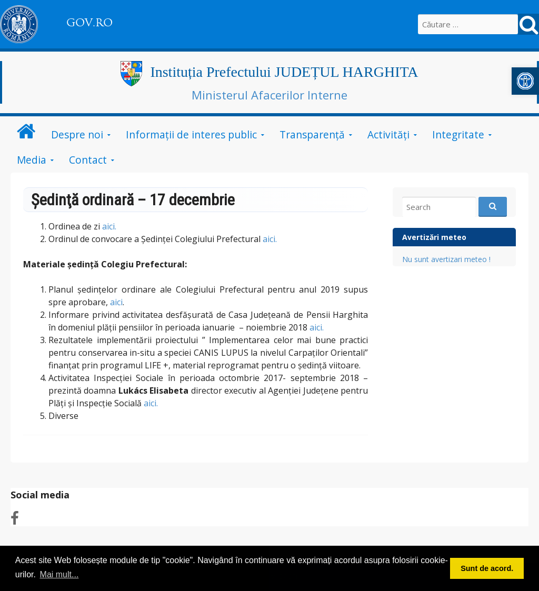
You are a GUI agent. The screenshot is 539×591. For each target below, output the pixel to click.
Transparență (312, 134)
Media (31, 160)
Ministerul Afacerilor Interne (269, 95)
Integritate (458, 134)
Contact (88, 160)
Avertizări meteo (434, 237)
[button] (525, 81)
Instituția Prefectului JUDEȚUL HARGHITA (284, 72)
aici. (109, 226)
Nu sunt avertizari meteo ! (446, 259)
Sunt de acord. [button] (487, 568)
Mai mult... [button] (59, 574)
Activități (388, 134)
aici (116, 302)
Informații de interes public (191, 134)
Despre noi (77, 134)
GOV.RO (89, 22)
